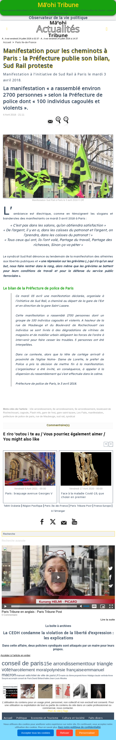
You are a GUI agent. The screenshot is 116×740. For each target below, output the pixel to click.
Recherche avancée (13, 540)
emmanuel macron (12, 664)
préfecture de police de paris (18, 416)
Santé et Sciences (27, 710)
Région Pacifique (40, 506)
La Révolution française (72, 710)
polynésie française (102, 660)
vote (68, 660)
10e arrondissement (40, 409)
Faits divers (97, 705)
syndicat (70, 416)
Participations (99, 710)
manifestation (95, 412)
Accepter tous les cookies (35, 732)
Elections (48, 710)
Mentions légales (14, 715)
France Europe (48, 511)
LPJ (46, 664)
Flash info (35, 412)
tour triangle (58, 660)
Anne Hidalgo (63, 664)
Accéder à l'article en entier (13, 654)
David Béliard (99, 664)
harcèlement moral (81, 660)
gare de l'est (49, 412)
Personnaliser (87, 732)
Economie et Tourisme (46, 705)
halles (105, 664)
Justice (8, 710)
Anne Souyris (79, 664)
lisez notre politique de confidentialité (79, 727)
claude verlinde (71, 664)
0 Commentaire (9, 614)
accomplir (85, 664)
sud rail (60, 416)
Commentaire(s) (58, 425)
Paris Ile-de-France (25, 42)
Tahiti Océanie (15, 506)
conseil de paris (14, 660)
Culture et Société (74, 705)
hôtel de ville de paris (38, 664)
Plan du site (54, 698)
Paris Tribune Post (97, 506)
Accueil (7, 42)
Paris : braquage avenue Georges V (28, 494)
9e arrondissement (85, 409)
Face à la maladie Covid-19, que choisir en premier (81, 496)
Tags (65, 698)
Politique (23, 705)
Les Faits (82, 412)
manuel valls (26, 664)
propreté (58, 664)
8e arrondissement (63, 409)
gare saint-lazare (66, 412)
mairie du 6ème (52, 664)
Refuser (64, 732)
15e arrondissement (38, 660)
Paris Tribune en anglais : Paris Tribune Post (30, 611)
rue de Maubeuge (45, 416)
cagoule (24, 412)
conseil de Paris (92, 664)
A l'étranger (69, 511)
